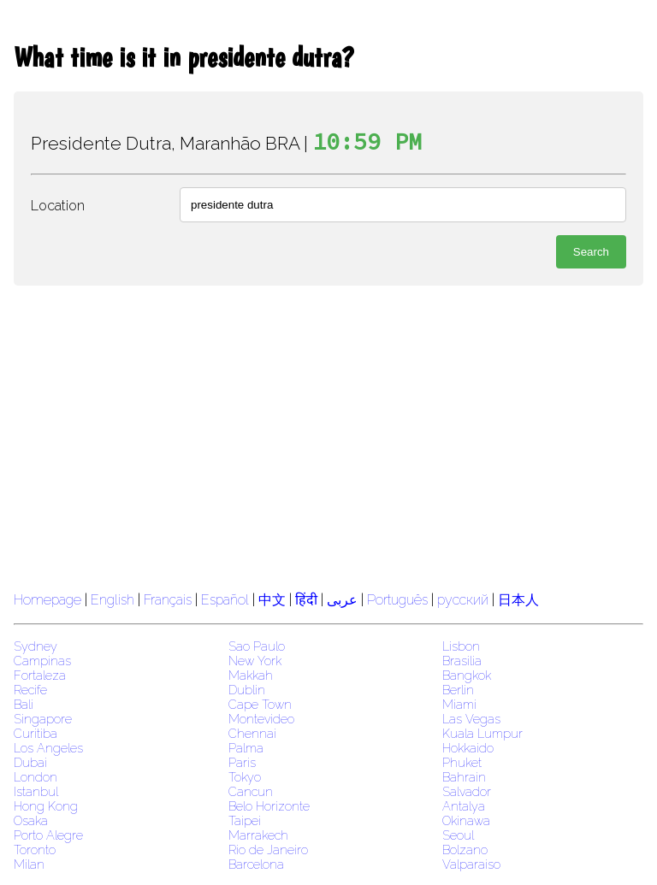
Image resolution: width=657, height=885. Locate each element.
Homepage (47, 600)
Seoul (458, 835)
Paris (242, 762)
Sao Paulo (256, 646)
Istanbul (36, 791)
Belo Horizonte (269, 806)
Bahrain (464, 777)
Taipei (244, 820)
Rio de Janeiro (268, 849)
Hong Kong (46, 806)
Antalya (463, 806)
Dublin (246, 689)
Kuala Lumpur (482, 733)
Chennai (252, 733)
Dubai (30, 762)
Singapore (43, 718)
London (35, 777)
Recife (30, 689)
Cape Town (260, 704)
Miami (459, 704)
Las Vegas (471, 718)
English (112, 600)
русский (462, 600)
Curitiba (35, 733)
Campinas (42, 660)
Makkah (250, 675)
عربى (342, 600)
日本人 (518, 600)
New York (254, 660)
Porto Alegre (48, 835)
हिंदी (306, 600)
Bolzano (465, 849)
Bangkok (466, 675)
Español (226, 600)
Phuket (462, 762)
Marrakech (258, 835)
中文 (272, 600)
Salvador (466, 791)
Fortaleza (40, 675)
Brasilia (462, 660)
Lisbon (461, 646)
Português (397, 600)
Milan (29, 864)
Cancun (250, 791)
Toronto (35, 849)
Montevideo (261, 718)
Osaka (31, 820)
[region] (328, 436)
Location (58, 206)
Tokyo (244, 777)
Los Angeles (48, 747)
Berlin (458, 689)
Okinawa (466, 820)
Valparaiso (471, 864)
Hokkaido (468, 747)
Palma (245, 747)
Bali (23, 704)
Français (168, 600)
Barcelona (256, 864)
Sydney (35, 646)
